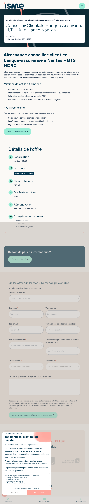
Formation (50, 360)
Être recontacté (19, 259)
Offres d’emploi (18, 20)
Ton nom (13, 308)
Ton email (14, 324)
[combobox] (48, 329)
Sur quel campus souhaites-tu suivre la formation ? (62, 342)
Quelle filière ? (15, 360)
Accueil (8, 20)
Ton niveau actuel (17, 339)
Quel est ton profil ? (17, 292)
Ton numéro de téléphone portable (61, 324)
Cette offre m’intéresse (16, 132)
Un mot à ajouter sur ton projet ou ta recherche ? (30, 376)
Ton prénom (51, 308)
